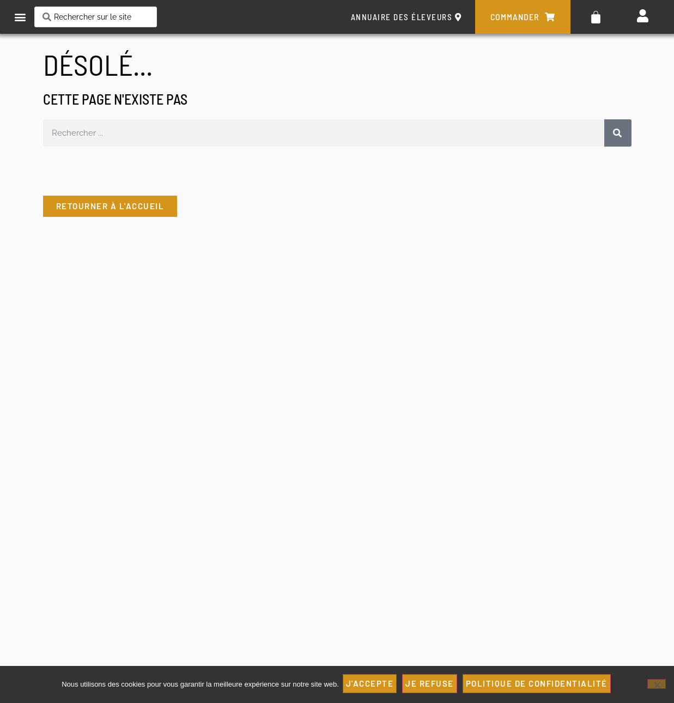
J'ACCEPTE (372, 685)
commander (522, 17)
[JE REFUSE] (656, 685)
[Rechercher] (616, 133)
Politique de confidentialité (538, 685)
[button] (20, 17)
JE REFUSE (431, 685)
